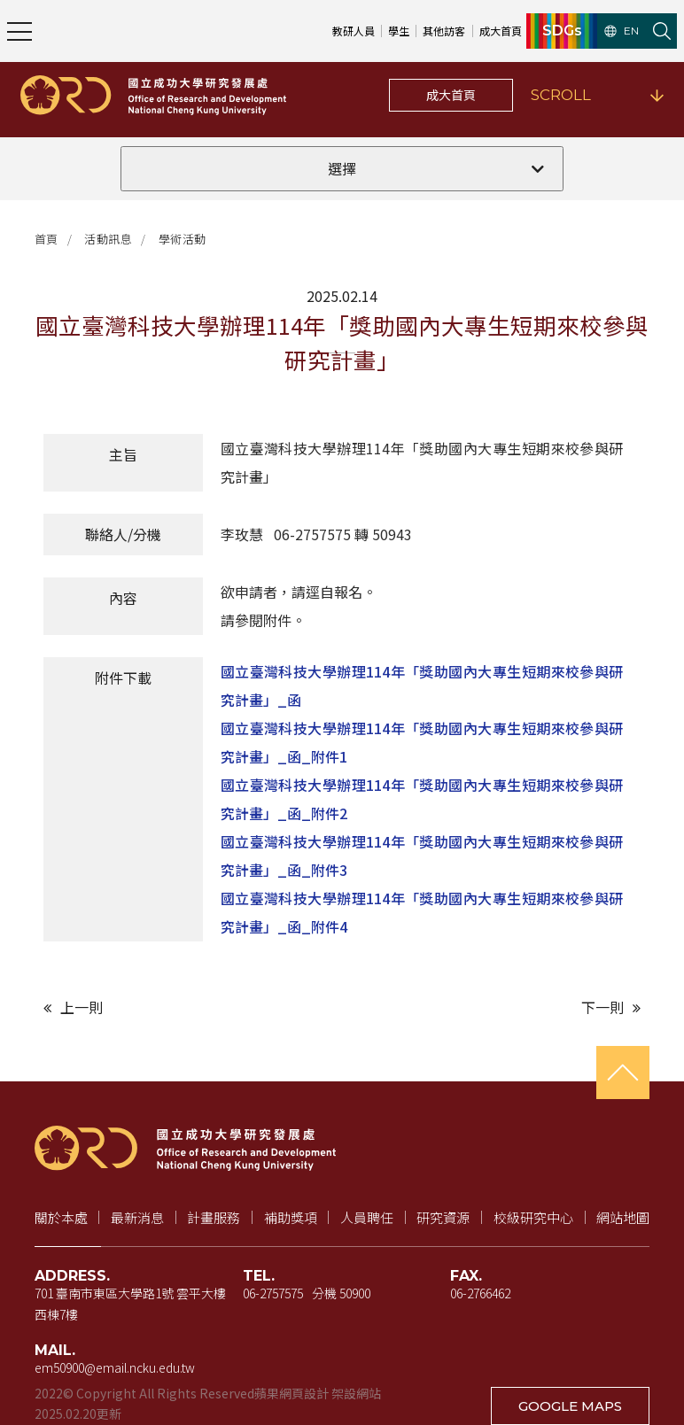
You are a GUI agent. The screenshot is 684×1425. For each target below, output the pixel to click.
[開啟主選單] (19, 31)
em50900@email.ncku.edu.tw (115, 1367)
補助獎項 (290, 1217)
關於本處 (61, 1217)
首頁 (46, 238)
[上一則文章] (188, 1007)
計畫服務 (213, 1217)
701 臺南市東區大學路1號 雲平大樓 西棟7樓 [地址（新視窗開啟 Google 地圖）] (130, 1303)
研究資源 (443, 1217)
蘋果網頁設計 (291, 1393)
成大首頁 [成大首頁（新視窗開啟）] (500, 30)
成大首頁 (451, 95)
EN (621, 31)
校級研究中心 (533, 1217)
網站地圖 (622, 1217)
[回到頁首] (622, 1072)
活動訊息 (108, 238)
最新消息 (137, 1217)
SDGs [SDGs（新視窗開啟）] (562, 31)
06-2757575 (273, 1293)
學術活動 (182, 238)
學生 (398, 30)
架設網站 (356, 1393)
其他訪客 (444, 30)
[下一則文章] (496, 1007)
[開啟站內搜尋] (662, 31)
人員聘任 (366, 1217)
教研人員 (353, 30)
